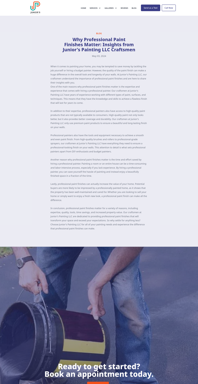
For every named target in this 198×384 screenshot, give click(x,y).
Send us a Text (150, 11)
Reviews (124, 11)
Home (83, 11)
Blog (134, 11)
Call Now (169, 11)
